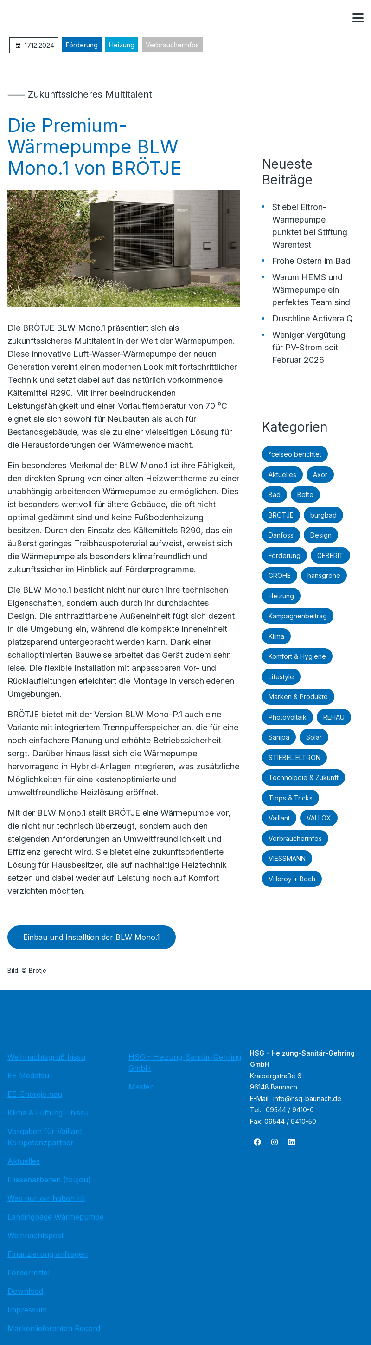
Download (25, 1291)
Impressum (27, 1309)
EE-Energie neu (34, 1094)
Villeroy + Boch (292, 879)
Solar (314, 737)
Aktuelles (282, 475)
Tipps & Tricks (291, 798)
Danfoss (281, 535)
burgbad (323, 515)
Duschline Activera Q (312, 318)
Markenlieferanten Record (53, 1328)
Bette (305, 495)
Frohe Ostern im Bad (311, 261)
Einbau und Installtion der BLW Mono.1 (91, 937)
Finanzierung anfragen (47, 1254)
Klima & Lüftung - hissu (48, 1112)
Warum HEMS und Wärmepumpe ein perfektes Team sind (311, 289)
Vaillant (279, 818)
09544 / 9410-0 (290, 1110)
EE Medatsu (28, 1075)
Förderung (82, 45)
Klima (276, 636)
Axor (320, 475)
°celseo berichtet (295, 454)
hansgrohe (323, 575)
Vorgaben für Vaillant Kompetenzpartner (44, 1137)
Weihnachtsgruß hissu (46, 1057)
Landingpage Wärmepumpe (55, 1216)
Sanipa (279, 737)
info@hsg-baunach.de (307, 1098)
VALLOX (319, 818)
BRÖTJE (281, 515)
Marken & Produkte (298, 697)
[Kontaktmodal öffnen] (335, 18)
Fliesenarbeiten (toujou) (49, 1179)
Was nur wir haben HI (46, 1198)
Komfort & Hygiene (297, 656)
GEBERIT (330, 555)
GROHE (280, 575)
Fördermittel (28, 1272)
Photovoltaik (288, 717)
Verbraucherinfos (172, 45)
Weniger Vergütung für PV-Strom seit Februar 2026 (308, 347)
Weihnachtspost (35, 1235)
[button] (358, 18)
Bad (275, 495)
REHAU (334, 717)
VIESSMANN (287, 858)
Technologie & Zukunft (304, 777)
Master (140, 1086)
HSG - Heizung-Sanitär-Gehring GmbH (184, 1062)
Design (321, 535)
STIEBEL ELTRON (294, 757)
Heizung (121, 45)
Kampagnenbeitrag (298, 616)
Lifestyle (281, 677)
